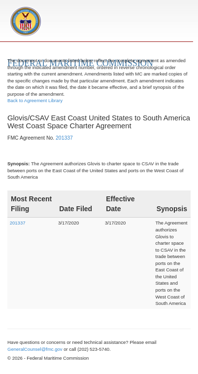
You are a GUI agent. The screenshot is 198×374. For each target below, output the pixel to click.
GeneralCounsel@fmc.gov (35, 349)
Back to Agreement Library (35, 100)
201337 (64, 138)
